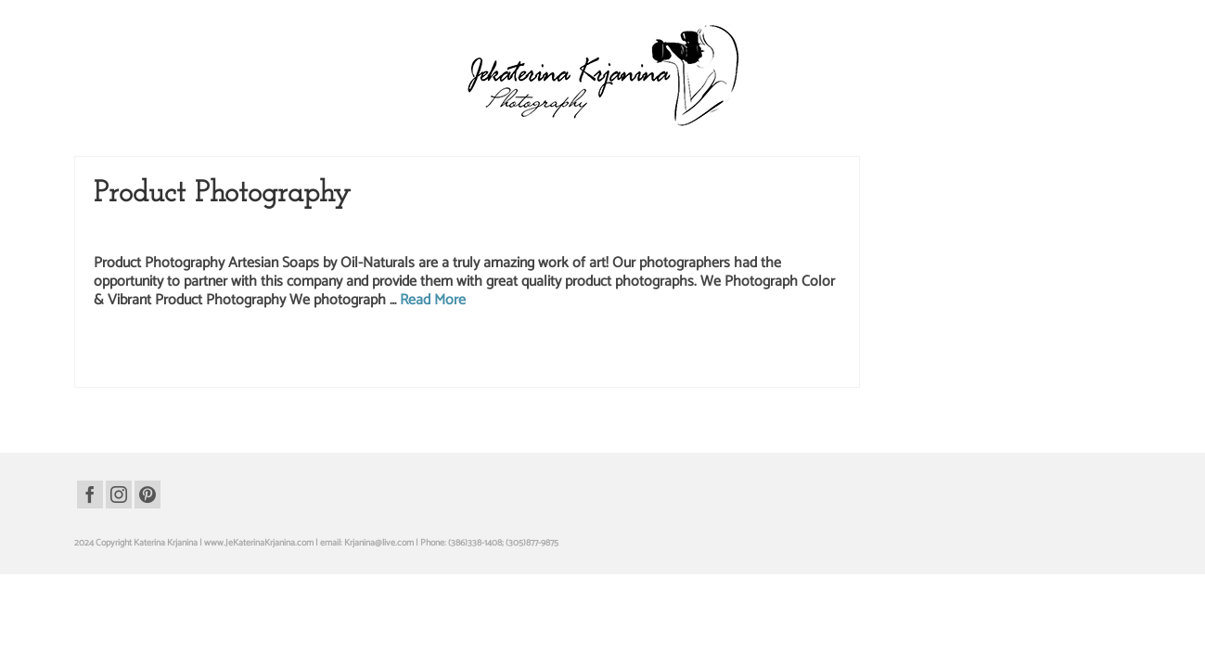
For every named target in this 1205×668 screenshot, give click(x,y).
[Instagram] (119, 529)
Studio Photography (293, 268)
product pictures (673, 386)
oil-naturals (360, 386)
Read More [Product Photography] (433, 337)
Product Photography (199, 268)
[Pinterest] (147, 529)
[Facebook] (90, 529)
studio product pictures (265, 405)
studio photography (183, 405)
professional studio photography (766, 386)
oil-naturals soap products (510, 386)
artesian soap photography (152, 386)
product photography (600, 386)
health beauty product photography (270, 386)
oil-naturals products (421, 386)
